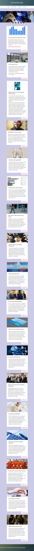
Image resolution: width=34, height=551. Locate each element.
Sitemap (19, 7)
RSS (18, 547)
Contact (25, 7)
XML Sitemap (22, 547)
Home (8, 7)
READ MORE (9, 19)
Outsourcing (17, 3)
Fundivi (10, 109)
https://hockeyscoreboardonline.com (14, 46)
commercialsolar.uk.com (18, 73)
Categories (13, 7)
